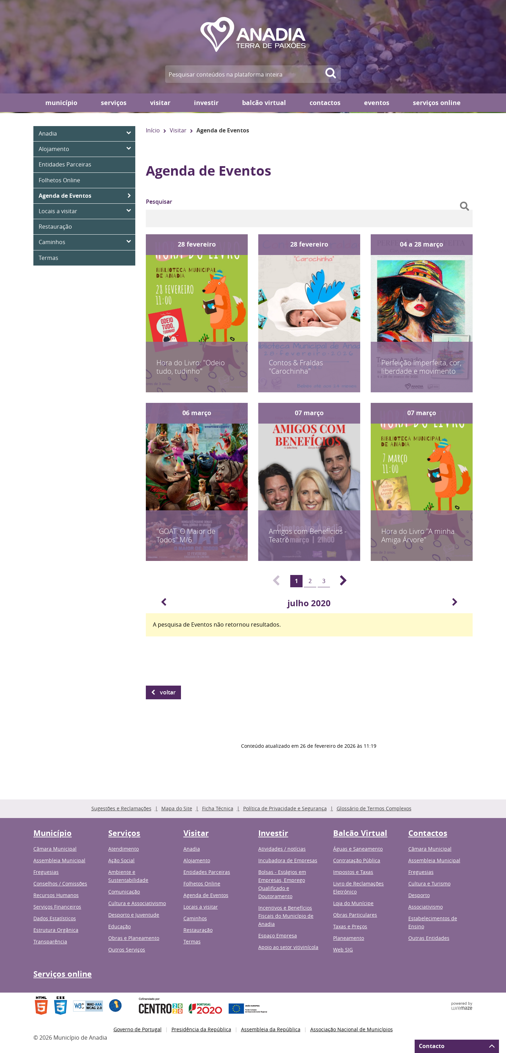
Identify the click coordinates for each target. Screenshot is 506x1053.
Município (61, 102)
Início (153, 130)
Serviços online (437, 102)
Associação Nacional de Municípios (351, 1029)
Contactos (325, 102)
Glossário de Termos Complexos (374, 808)
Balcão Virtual (264, 102)
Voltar (168, 692)
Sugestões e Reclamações (121, 808)
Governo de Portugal (137, 1029)
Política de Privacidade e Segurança (285, 808)
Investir (206, 102)
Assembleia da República (270, 1029)
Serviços (113, 102)
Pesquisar (159, 201)
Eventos (376, 102)
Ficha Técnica (217, 808)
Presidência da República (201, 1029)
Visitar (160, 102)
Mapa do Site (176, 808)
